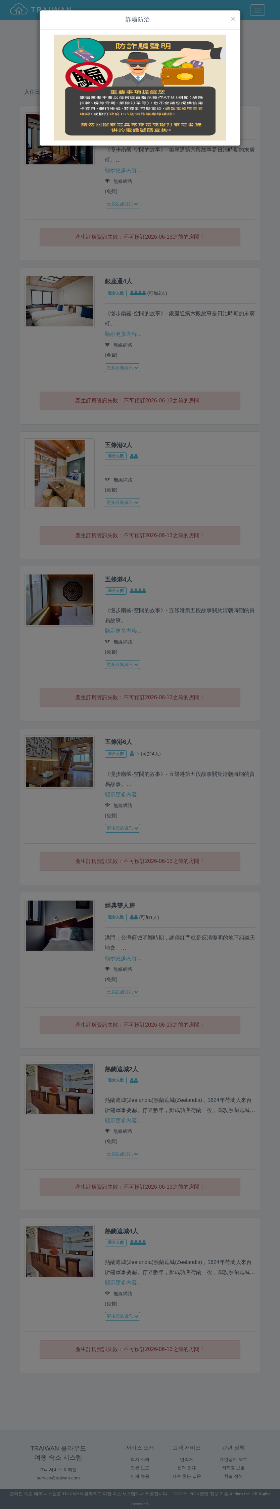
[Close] (233, 19)
